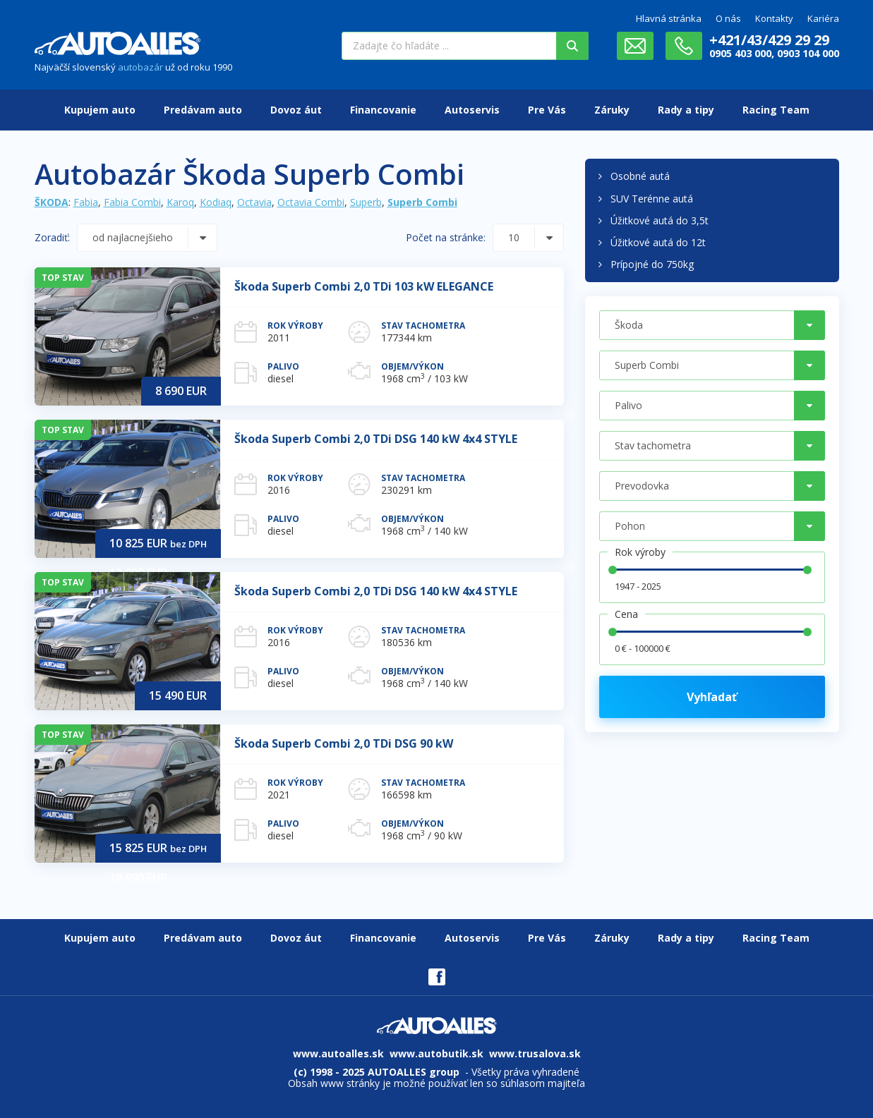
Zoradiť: (52, 237)
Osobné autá (640, 176)
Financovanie (383, 109)
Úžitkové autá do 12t (658, 242)
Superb (366, 202)
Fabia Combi (132, 202)
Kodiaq (215, 202)
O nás (728, 18)
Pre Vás (547, 109)
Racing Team (775, 109)
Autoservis (472, 109)
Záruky (612, 109)
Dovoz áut (296, 109)
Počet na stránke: (446, 237)
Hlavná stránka (669, 18)
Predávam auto (203, 109)
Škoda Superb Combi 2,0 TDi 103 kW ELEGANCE (363, 286)
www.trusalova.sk (535, 1053)
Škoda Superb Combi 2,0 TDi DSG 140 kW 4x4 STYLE (375, 438)
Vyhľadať (712, 697)
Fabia (85, 202)
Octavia (254, 202)
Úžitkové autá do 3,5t (659, 220)
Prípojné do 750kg (652, 264)
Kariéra (823, 18)
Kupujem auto (100, 109)
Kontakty (774, 18)
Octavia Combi (310, 202)
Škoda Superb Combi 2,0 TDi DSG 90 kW (343, 743)
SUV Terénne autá (651, 198)
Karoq (180, 202)
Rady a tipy (686, 109)
